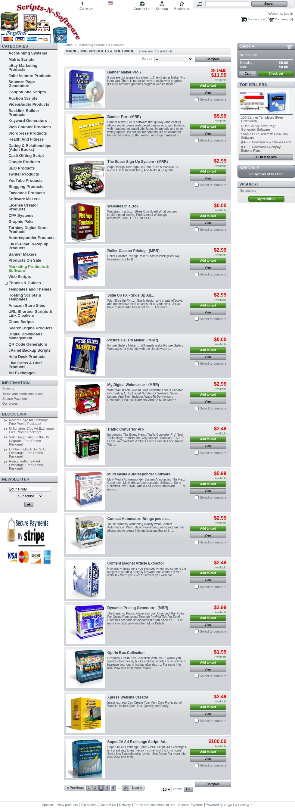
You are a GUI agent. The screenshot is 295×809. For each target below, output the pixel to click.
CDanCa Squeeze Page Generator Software (258, 127)
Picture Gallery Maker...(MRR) (132, 340)
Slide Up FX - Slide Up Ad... (130, 295)
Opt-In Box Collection (126, 653)
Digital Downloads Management (25, 336)
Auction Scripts (22, 98)
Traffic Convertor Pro (125, 429)
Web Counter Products (29, 127)
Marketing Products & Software (28, 268)
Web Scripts (19, 276)
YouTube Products (25, 180)
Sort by (146, 58)
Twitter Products (23, 174)
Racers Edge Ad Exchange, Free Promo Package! (29, 421)
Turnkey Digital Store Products (28, 230)
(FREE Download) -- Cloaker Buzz (266, 142)
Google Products (24, 162)
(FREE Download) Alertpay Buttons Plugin (261, 148)
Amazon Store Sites (26, 305)
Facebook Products (26, 193)
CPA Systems (20, 215)
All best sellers (266, 157)
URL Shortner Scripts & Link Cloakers (30, 313)
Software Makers (23, 199)
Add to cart (208, 85)
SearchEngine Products (30, 328)
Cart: (278, 19)
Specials (249, 168)
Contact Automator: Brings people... (138, 519)
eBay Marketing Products (22, 67)
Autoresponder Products (31, 237)
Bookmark (181, 9)
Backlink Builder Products (23, 112)
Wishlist (249, 184)
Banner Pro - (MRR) (124, 117)
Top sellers (253, 84)
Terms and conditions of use (23, 394)
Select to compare (213, 99)
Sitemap (162, 9)
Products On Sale (24, 260)
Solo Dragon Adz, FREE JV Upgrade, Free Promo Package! (29, 440)
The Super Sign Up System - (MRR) (137, 162)
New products (67, 805)
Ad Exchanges (22, 373)
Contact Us (142, 9)
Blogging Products (25, 186)
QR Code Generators (27, 344)
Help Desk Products (26, 356)
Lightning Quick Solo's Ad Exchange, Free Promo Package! (27, 452)
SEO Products (21, 168)
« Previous (75, 787)
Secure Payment (14, 398)
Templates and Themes (29, 289)
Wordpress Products (27, 133)
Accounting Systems (27, 53)
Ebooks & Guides (24, 283)
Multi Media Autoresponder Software (139, 474)
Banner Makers (22, 254)
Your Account (257, 19)
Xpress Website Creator (127, 697)
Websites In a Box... (124, 206)
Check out (276, 73)
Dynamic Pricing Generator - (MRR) (137, 608)
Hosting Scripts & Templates (24, 297)
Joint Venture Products (29, 75)
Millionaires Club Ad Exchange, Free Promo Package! (32, 430)
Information (16, 383)
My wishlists (266, 199)
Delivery (8, 388)
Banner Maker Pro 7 (124, 72)
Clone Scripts (21, 321)
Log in (288, 13)
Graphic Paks (20, 221)
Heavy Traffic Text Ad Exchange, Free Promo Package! (26, 464)
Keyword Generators (27, 120)
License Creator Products (23, 207)
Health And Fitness (26, 139)
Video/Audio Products (28, 104)
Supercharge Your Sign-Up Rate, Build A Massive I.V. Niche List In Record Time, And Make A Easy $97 (143, 168)
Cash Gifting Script (26, 155)
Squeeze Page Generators (21, 83)
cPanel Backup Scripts (29, 350)
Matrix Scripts (21, 59)
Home (68, 45)
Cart (245, 46)
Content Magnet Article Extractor (135, 563)
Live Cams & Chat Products (25, 365)
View (208, 92)
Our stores (10, 403)
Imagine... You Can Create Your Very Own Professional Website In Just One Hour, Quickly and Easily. (144, 704)
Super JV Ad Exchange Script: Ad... (138, 742)
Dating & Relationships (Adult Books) (29, 147)
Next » (137, 787)
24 (126, 787)
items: (177, 789)
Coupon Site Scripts (27, 92)
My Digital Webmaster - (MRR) (133, 385)
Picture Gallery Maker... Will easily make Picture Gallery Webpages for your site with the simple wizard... (145, 347)
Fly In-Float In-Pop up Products (28, 246)
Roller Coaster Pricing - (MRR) (133, 251)
